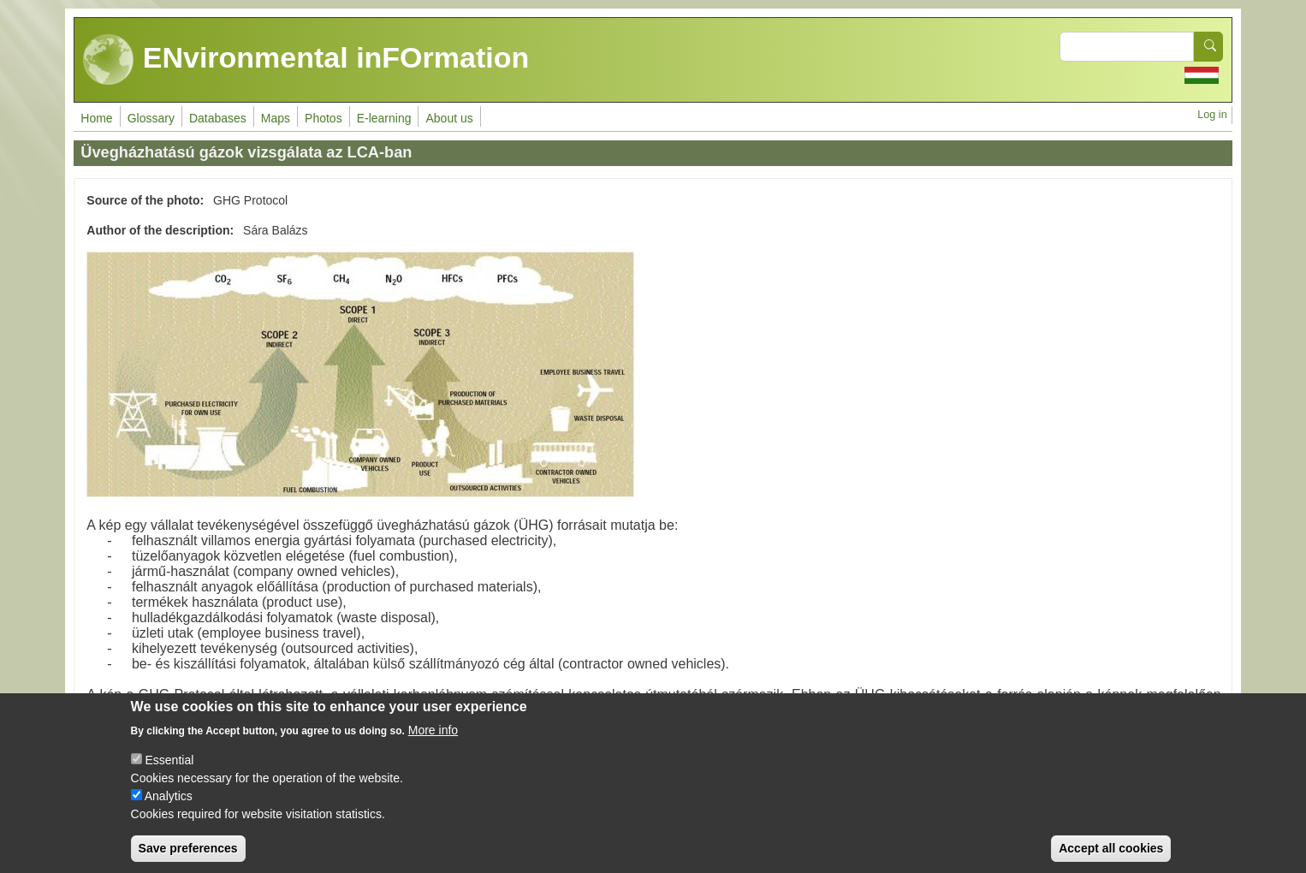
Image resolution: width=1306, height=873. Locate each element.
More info (433, 741)
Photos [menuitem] (323, 118)
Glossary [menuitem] (151, 118)
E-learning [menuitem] (384, 118)
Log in (1211, 115)
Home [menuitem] (96, 118)
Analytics (169, 807)
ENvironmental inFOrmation (306, 60)
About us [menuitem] (448, 118)
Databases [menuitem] (217, 118)
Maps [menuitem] (275, 118)
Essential (169, 771)
